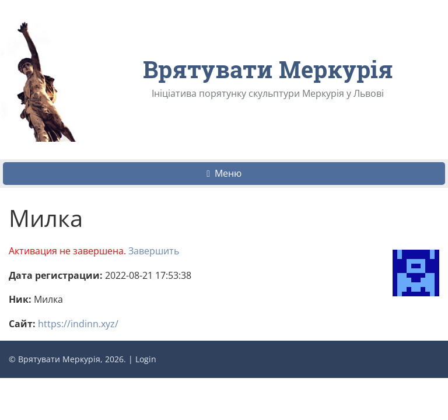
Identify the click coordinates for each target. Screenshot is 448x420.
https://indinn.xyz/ (78, 323)
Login (145, 359)
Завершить (153, 250)
